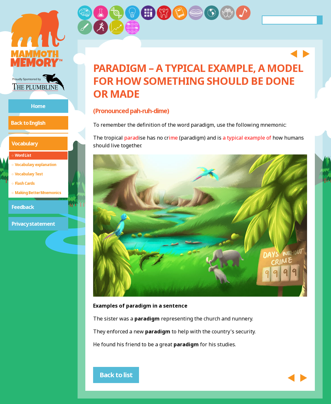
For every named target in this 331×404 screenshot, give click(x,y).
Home (38, 106)
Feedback (23, 207)
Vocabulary (24, 143)
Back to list (116, 374)
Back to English (28, 122)
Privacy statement (33, 223)
